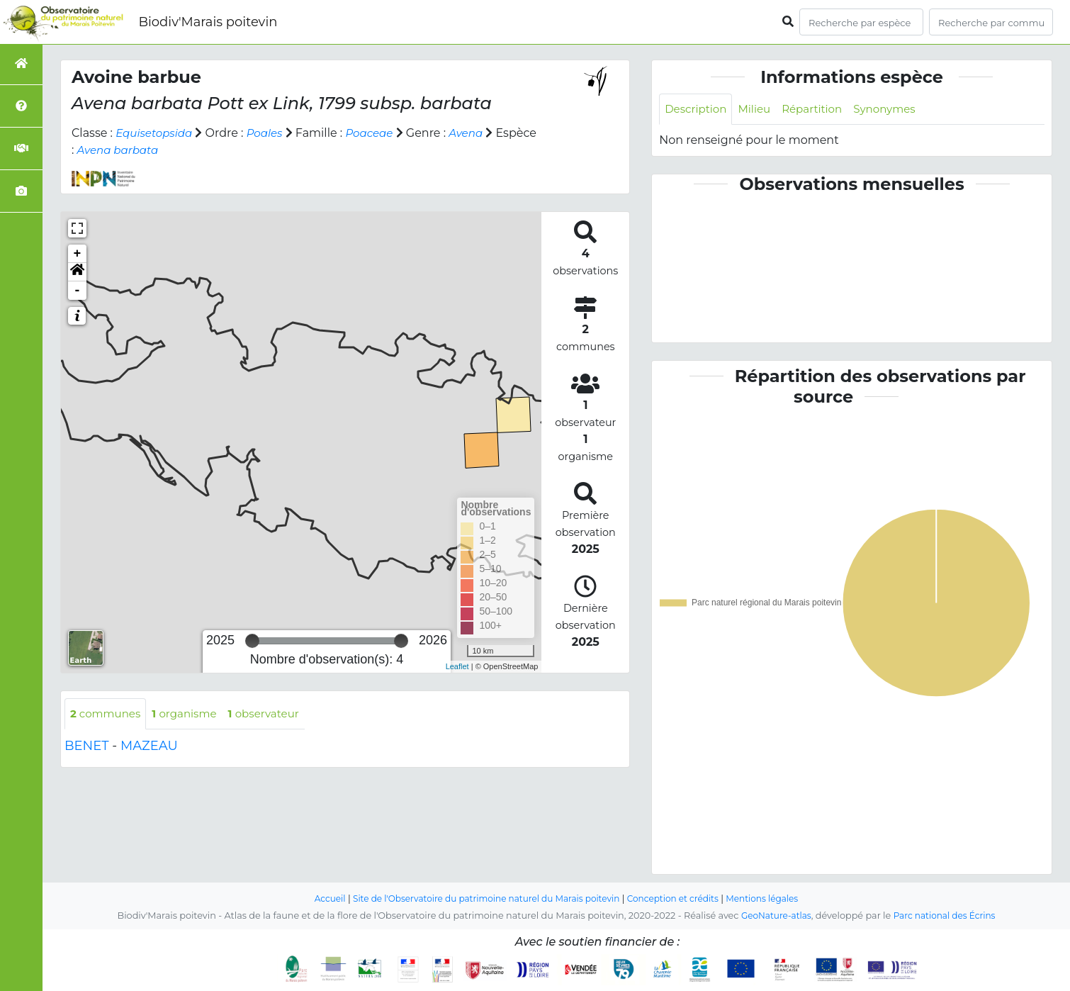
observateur (274, 714)
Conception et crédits (679, 898)
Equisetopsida (156, 133)
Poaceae (377, 133)
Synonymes (896, 109)
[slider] (252, 641)
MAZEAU (149, 747)
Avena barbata (163, 150)
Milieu (759, 109)
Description (698, 109)
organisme (191, 714)
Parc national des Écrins (946, 915)
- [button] (77, 290)
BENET (86, 747)
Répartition (820, 109)
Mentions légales (774, 898)
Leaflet (457, 666)
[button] (77, 272)
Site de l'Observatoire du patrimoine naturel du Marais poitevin (482, 898)
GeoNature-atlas (773, 915)
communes (107, 714)
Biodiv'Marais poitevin (207, 22)
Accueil (316, 898)
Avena (477, 133)
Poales (271, 133)
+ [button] (77, 253)
